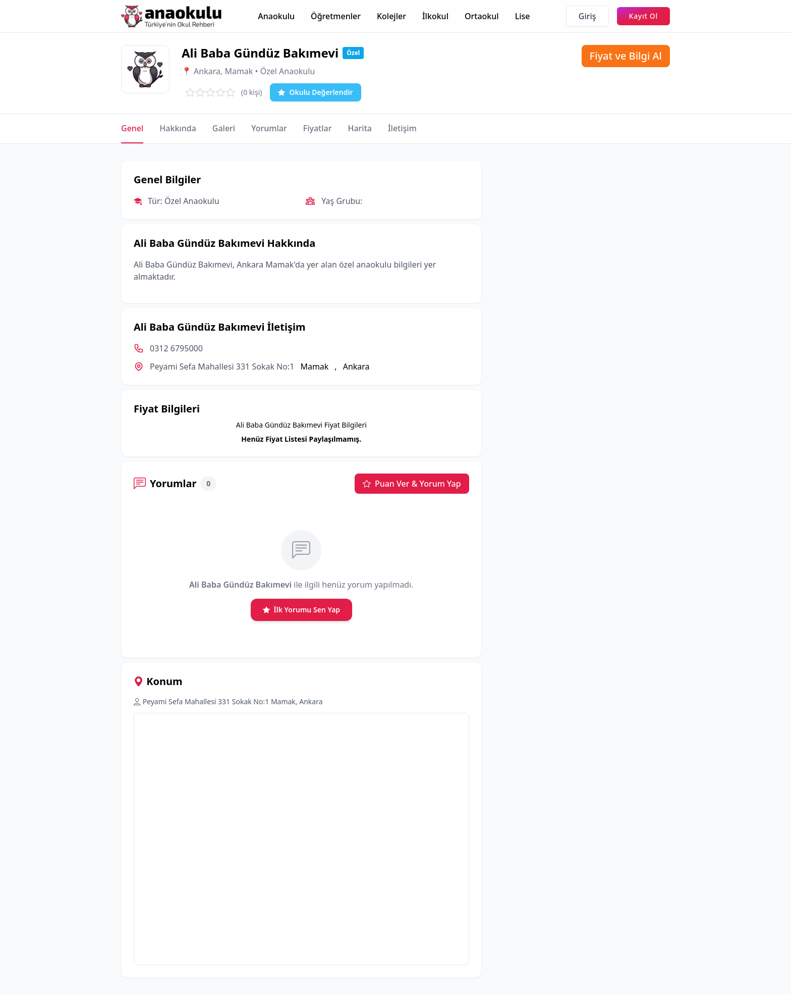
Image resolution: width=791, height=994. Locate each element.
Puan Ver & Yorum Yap (412, 484)
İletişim (402, 128)
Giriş (587, 16)
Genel (132, 128)
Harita (360, 128)
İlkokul (435, 16)
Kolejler (391, 16)
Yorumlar (269, 128)
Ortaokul (482, 16)
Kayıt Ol (643, 16)
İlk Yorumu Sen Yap (302, 610)
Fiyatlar (317, 128)
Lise (522, 16)
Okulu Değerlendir (315, 92)
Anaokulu (276, 16)
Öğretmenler (336, 16)
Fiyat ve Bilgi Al (626, 56)
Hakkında (177, 128)
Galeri (223, 128)
